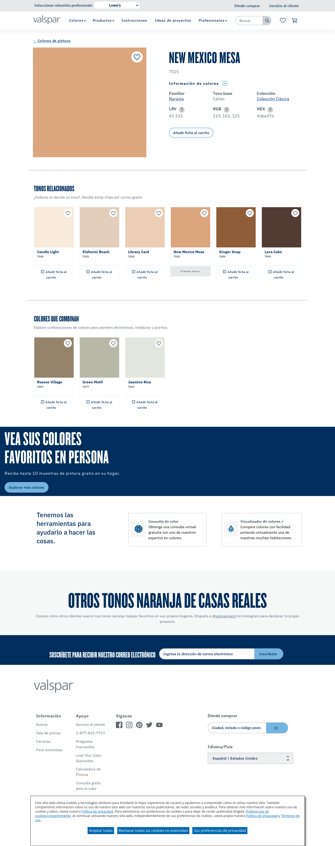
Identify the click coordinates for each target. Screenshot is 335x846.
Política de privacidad (97, 811)
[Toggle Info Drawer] (225, 83)
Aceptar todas (101, 830)
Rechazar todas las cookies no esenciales (153, 830)
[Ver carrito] (295, 20)
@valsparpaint (224, 616)
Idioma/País (220, 746)
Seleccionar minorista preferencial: (63, 5)
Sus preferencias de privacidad (220, 830)
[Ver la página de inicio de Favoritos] (283, 20)
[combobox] (249, 20)
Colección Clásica (273, 98)
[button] (181, 109)
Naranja (176, 98)
